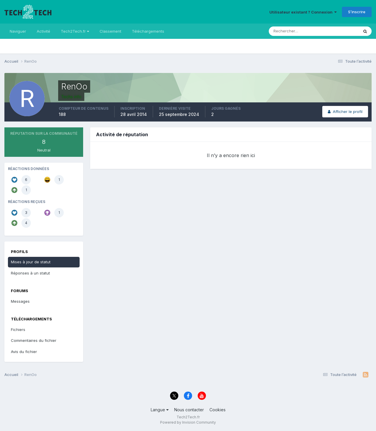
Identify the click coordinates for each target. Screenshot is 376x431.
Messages (20, 301)
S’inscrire (356, 11)
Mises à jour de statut (31, 261)
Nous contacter (189, 409)
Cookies (217, 409)
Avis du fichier (24, 351)
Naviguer (18, 31)
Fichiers (18, 329)
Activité (43, 31)
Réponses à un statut (30, 273)
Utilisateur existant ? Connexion (303, 12)
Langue (160, 409)
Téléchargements (148, 31)
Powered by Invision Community (188, 422)
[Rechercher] (289, 31)
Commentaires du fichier (33, 340)
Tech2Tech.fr (75, 31)
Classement (110, 31)
